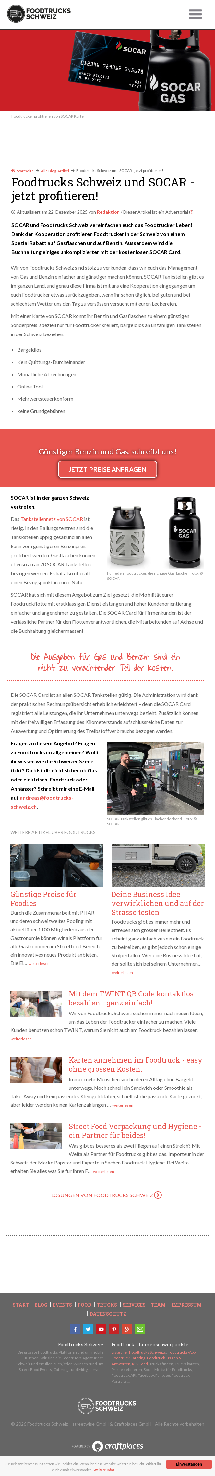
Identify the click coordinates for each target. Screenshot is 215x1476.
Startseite (22, 170)
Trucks (107, 1305)
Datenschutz (108, 1314)
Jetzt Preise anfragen (107, 469)
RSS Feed (140, 1363)
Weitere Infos (107, 1469)
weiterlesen (39, 963)
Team (158, 1305)
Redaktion (108, 212)
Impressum (186, 1305)
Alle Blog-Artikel (55, 170)
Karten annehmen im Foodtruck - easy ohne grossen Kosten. (135, 1064)
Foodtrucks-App (182, 1352)
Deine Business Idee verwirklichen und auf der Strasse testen (158, 903)
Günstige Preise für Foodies (43, 898)
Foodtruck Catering (128, 1357)
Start (21, 1305)
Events (62, 1305)
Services (134, 1305)
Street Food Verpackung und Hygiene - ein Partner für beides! (135, 1130)
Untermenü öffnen (196, 14)
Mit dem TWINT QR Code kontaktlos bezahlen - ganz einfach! (131, 998)
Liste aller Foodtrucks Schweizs (139, 1352)
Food (84, 1305)
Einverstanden (189, 1464)
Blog (40, 1305)
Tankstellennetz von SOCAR (51, 519)
